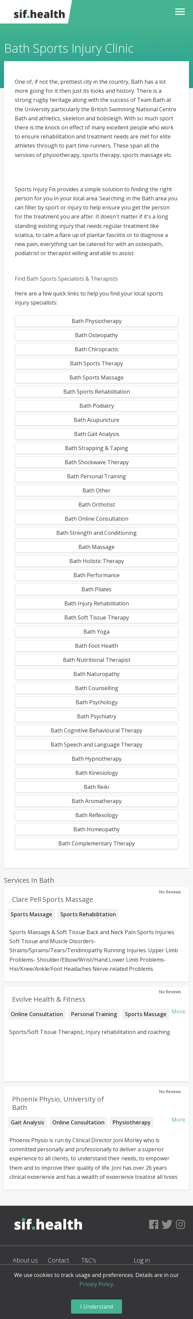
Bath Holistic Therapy (96, 561)
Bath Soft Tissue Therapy (96, 617)
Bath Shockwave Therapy (97, 462)
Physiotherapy (132, 1122)
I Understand (96, 1306)
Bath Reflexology (96, 815)
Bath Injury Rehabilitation (96, 603)
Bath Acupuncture (96, 420)
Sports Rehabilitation (88, 914)
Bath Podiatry (96, 405)
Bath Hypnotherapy (97, 758)
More (178, 1011)
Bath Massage (96, 547)
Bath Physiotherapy (97, 321)
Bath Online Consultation (96, 518)
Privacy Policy (96, 1284)
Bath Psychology (97, 702)
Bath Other (96, 490)
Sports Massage (31, 914)
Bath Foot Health (96, 645)
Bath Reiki (96, 787)
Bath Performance (96, 575)
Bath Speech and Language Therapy (96, 744)
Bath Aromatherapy (97, 801)
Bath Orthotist (96, 504)
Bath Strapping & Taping (96, 448)
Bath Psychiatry (96, 716)
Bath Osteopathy (96, 335)
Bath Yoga (96, 631)
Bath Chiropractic (97, 349)
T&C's (88, 1260)
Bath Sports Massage (96, 377)
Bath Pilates (96, 589)
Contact (58, 1260)
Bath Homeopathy (96, 829)
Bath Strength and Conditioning (96, 532)
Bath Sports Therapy (96, 363)
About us (25, 1260)
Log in (142, 1260)
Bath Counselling (96, 688)
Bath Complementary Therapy (96, 843)
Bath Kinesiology (96, 772)
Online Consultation (37, 1014)
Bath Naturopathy (96, 674)
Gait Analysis (27, 1122)
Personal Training (94, 1014)
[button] (178, 12)
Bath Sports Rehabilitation (96, 391)
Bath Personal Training (96, 476)
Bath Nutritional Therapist (96, 660)
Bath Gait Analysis (96, 434)
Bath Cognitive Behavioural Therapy (96, 730)
